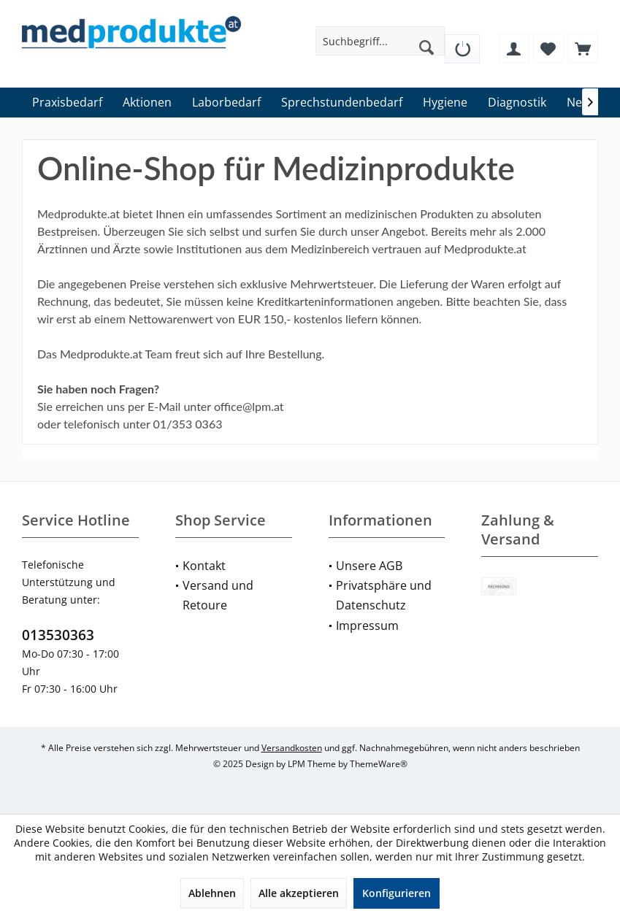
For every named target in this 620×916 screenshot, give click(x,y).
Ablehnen (212, 893)
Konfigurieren (396, 893)
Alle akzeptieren (299, 893)
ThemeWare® (378, 764)
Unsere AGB (369, 566)
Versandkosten (291, 748)
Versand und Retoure (218, 595)
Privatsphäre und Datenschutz (384, 595)
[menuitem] (462, 43)
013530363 (58, 635)
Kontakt (204, 566)
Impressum (367, 625)
